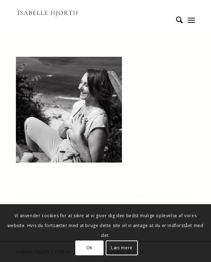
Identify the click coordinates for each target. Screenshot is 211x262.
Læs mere (122, 248)
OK (89, 248)
